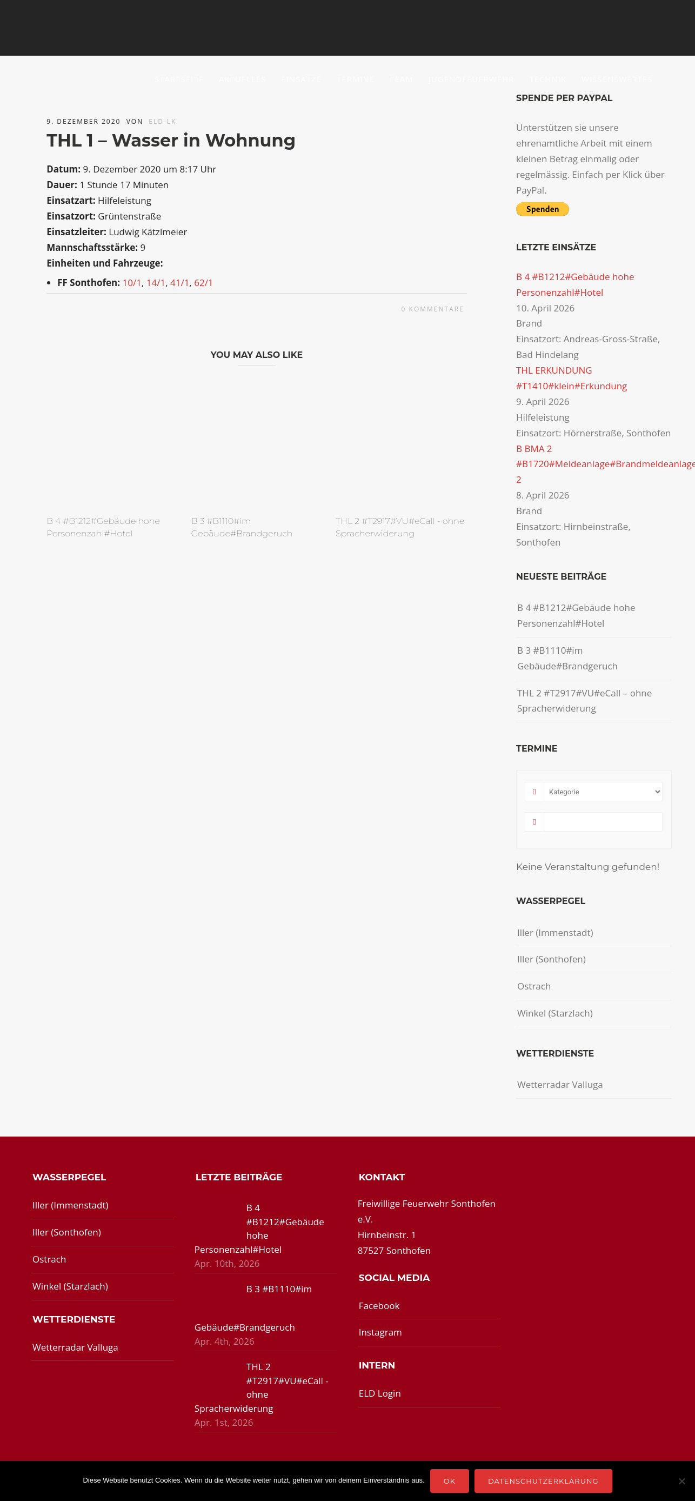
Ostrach (534, 986)
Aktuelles (242, 79)
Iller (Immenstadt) (555, 932)
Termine (356, 79)
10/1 (131, 282)
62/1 (203, 282)
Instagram (380, 1332)
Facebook (379, 1305)
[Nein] (681, 1481)
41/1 (179, 282)
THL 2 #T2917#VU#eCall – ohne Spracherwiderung (584, 701)
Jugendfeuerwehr (471, 79)
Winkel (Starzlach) (555, 1013)
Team (401, 79)
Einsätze (301, 79)
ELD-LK (162, 121)
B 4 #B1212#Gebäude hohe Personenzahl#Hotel (576, 615)
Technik (547, 79)
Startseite (179, 79)
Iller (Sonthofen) (551, 959)
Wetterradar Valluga (560, 1084)
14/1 (155, 282)
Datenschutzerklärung (543, 1481)
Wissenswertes (617, 79)
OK (450, 1481)
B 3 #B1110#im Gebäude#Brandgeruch (567, 658)
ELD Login (380, 1393)
